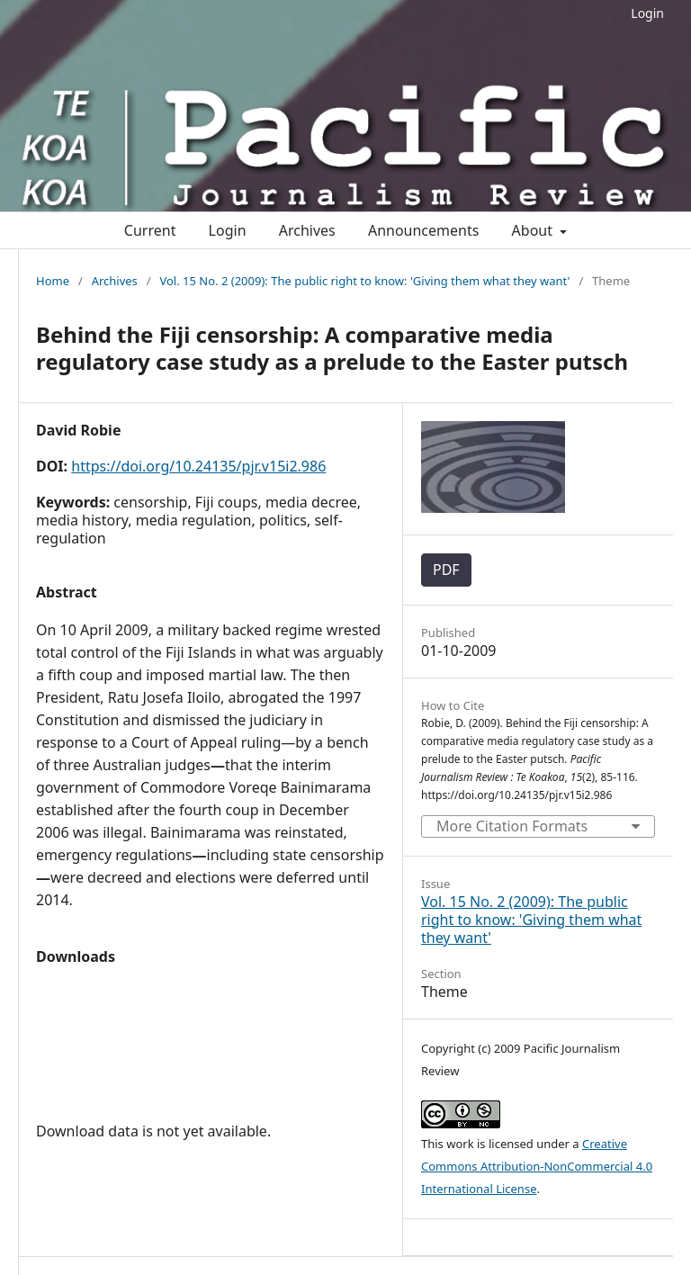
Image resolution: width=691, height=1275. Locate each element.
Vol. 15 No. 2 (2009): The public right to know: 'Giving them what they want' (364, 281)
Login (647, 13)
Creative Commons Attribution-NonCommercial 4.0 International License (536, 1166)
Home (52, 281)
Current (150, 230)
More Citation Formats (512, 826)
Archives (307, 230)
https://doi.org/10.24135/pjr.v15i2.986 (198, 466)
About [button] (534, 230)
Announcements (423, 230)
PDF (446, 569)
